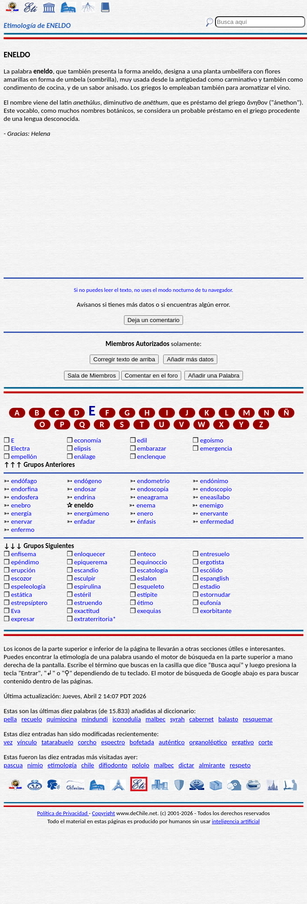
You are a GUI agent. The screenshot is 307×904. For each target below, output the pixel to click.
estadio (210, 586)
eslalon (146, 578)
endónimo (214, 481)
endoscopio (216, 489)
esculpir (85, 578)
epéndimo (25, 562)
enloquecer (89, 554)
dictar (186, 765)
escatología (152, 570)
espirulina (87, 586)
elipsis (82, 448)
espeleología (28, 586)
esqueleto (150, 586)
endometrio (153, 481)
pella (10, 719)
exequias (149, 611)
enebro (21, 505)
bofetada (141, 742)
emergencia (216, 448)
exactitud (86, 611)
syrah (177, 719)
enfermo (22, 530)
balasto (228, 719)
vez (8, 742)
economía (87, 440)
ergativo (243, 742)
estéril (82, 594)
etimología (62, 765)
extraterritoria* (95, 619)
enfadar (84, 521)
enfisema (23, 554)
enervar (21, 521)
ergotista (212, 562)
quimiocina (61, 719)
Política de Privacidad (63, 813)
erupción (23, 570)
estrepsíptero (29, 603)
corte (265, 742)
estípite (147, 594)
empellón (24, 456)
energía (21, 513)
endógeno (87, 481)
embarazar (151, 448)
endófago (24, 481)
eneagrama (152, 497)
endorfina (24, 489)
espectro (113, 742)
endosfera (24, 497)
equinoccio (152, 562)
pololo (141, 765)
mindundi (95, 719)
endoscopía (153, 489)
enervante (214, 513)
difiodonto (113, 765)
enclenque (151, 456)
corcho (87, 742)
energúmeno (91, 513)
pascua (13, 765)
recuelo (32, 719)
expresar (22, 619)
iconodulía (126, 719)
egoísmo (212, 440)
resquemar (258, 719)
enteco (146, 554)
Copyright (103, 813)
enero (145, 513)
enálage (85, 456)
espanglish (214, 578)
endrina (84, 497)
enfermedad (217, 521)
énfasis (146, 521)
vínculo (27, 742)
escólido (211, 570)
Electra (20, 448)
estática (21, 594)
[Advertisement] (153, 207)
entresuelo (214, 554)
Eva (15, 611)
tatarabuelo (57, 742)
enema (146, 505)
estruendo (88, 603)
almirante (212, 765)
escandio (86, 570)
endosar (85, 489)
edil (142, 440)
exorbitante (216, 611)
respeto (239, 765)
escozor (21, 578)
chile (87, 765)
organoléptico (208, 742)
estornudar (215, 594)
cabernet (201, 719)
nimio (35, 765)
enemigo (211, 505)
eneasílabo (215, 497)
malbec (155, 719)
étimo (145, 603)
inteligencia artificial (236, 821)
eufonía (210, 603)
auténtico (172, 742)
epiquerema (90, 562)
